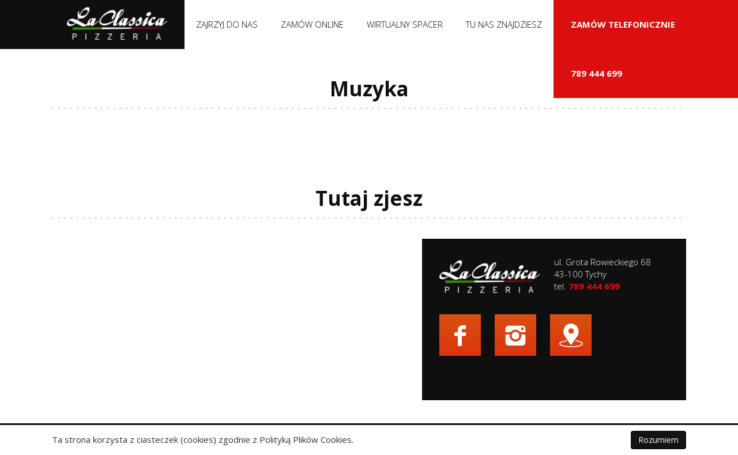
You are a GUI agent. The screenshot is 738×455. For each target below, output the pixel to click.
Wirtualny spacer (405, 24)
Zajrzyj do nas (227, 24)
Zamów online (312, 24)
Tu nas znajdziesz (504, 24)
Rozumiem (658, 439)
